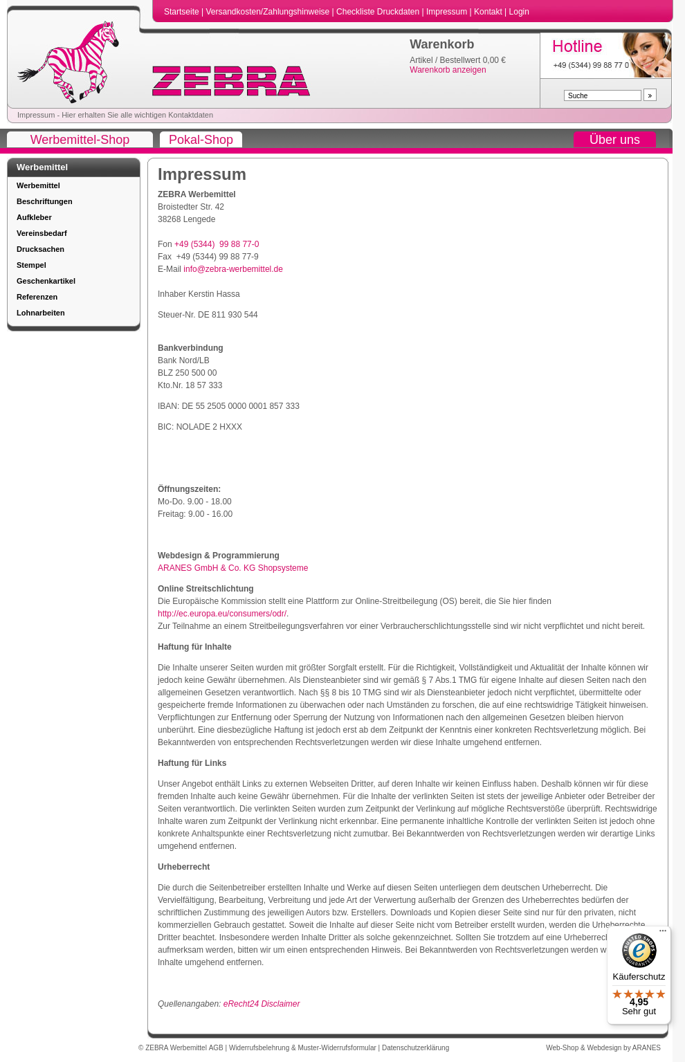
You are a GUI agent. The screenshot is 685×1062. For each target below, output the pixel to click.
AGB (217, 1048)
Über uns (615, 140)
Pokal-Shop (201, 140)
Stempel (31, 265)
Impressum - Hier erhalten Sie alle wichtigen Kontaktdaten (115, 115)
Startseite (182, 12)
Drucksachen (40, 249)
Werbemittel (38, 185)
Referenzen (37, 297)
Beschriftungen (45, 201)
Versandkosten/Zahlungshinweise (268, 12)
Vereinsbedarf (42, 233)
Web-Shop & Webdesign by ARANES (603, 1048)
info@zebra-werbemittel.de (233, 269)
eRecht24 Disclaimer (261, 1004)
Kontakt (489, 12)
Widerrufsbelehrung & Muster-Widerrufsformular (303, 1048)
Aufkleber (34, 217)
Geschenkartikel (46, 281)
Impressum (448, 12)
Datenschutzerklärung (415, 1048)
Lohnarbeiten (41, 313)
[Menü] (663, 934)
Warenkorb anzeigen (448, 70)
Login (519, 12)
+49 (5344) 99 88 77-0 (216, 244)
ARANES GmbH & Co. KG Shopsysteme (233, 568)
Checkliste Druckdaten (378, 12)
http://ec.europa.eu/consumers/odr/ (222, 614)
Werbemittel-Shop (80, 140)
